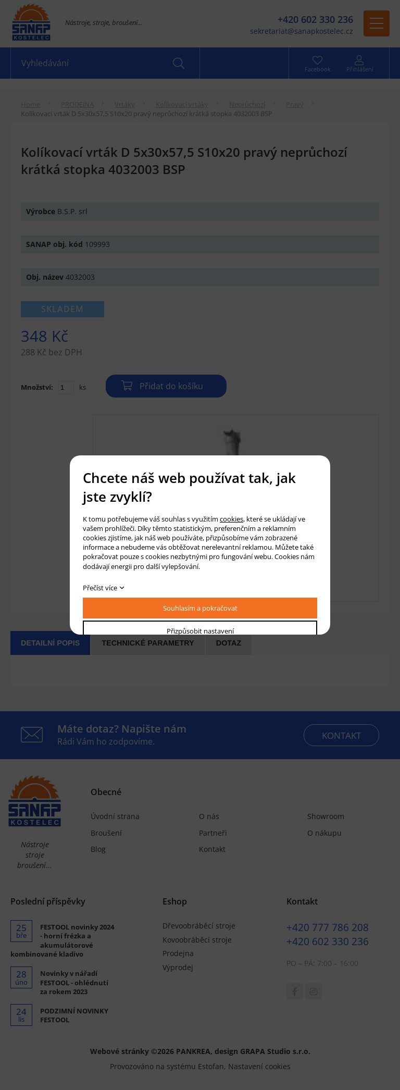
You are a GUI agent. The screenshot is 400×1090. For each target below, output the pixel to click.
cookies (231, 519)
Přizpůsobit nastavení (200, 631)
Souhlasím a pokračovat (200, 608)
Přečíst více (100, 587)
